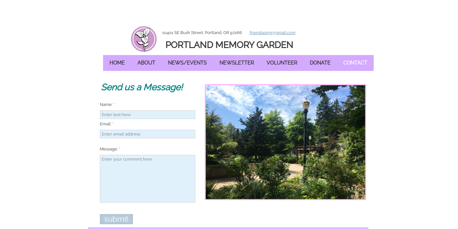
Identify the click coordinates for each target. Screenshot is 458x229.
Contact (355, 63)
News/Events (187, 63)
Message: (110, 149)
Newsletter (236, 63)
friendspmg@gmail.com (272, 32)
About (146, 63)
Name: (107, 104)
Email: (107, 123)
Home (117, 63)
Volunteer (282, 63)
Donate (320, 63)
